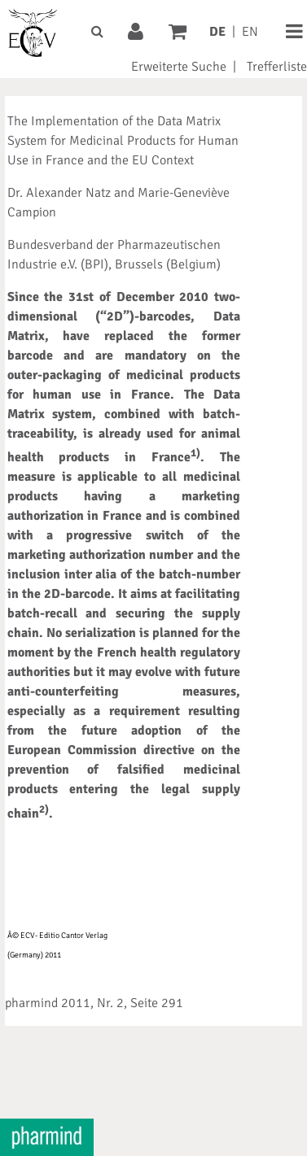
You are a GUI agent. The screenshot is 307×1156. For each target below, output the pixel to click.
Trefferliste (277, 67)
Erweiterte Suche (178, 67)
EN (250, 32)
